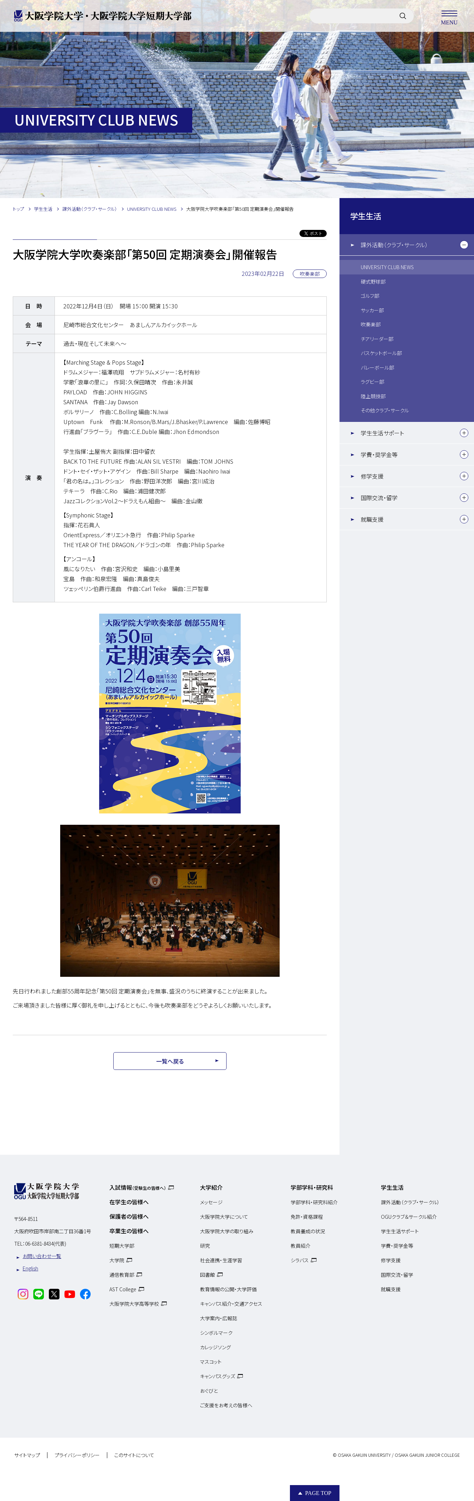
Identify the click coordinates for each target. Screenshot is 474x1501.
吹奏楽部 (371, 324)
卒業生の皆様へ (129, 1231)
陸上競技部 (373, 396)
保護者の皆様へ (129, 1216)
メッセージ (211, 1202)
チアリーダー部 (377, 338)
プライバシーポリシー (77, 1455)
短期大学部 (121, 1245)
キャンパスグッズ (217, 1376)
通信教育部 (121, 1274)
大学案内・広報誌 (218, 1318)
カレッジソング (215, 1347)
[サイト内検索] (403, 15)
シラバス (300, 1260)
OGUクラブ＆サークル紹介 (409, 1216)
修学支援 (372, 476)
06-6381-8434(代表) (45, 1243)
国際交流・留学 (379, 497)
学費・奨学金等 (379, 454)
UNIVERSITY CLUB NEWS (387, 267)
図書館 (207, 1274)
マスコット (211, 1361)
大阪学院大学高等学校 (134, 1303)
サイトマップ (27, 1455)
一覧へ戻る (170, 1061)
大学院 (116, 1260)
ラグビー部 (372, 381)
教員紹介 (300, 1245)
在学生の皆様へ (129, 1202)
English (30, 1268)
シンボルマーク (216, 1332)
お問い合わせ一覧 (42, 1255)
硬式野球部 (373, 281)
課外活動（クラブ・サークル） (394, 244)
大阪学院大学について (224, 1216)
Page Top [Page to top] (318, 1493)
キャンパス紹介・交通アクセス (231, 1303)
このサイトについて (134, 1455)
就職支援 (372, 519)
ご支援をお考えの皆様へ (226, 1405)
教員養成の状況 (308, 1231)
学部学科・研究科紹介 (314, 1202)
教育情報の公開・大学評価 (228, 1289)
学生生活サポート (382, 433)
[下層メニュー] (464, 244)
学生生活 (365, 215)
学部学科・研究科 (312, 1187)
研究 (205, 1245)
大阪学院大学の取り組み (226, 1231)
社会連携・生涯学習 (221, 1260)
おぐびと (209, 1390)
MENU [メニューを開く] (449, 16)
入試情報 (137, 1187)
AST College (122, 1289)
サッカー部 (372, 310)
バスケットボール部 (381, 353)
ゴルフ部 (370, 295)
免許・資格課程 (307, 1216)
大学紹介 (211, 1187)
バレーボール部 (377, 367)
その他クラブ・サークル (385, 410)
